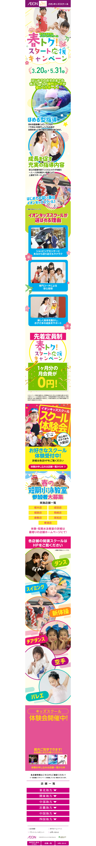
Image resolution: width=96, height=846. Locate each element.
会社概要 (32, 829)
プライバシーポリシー (36, 832)
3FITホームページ (56, 829)
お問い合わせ (54, 832)
